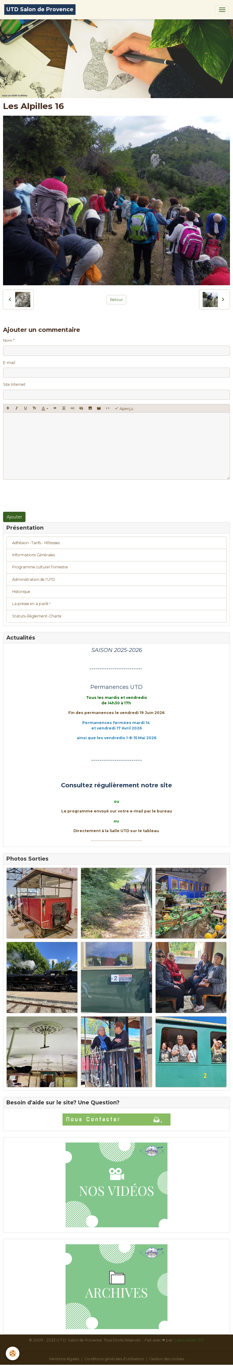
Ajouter (14, 517)
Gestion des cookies (166, 1359)
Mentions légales (64, 1359)
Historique (21, 591)
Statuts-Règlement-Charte (37, 616)
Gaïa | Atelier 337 (189, 1340)
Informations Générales (33, 555)
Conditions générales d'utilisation (114, 1359)
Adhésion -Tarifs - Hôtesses (36, 543)
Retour (116, 299)
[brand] (40, 9)
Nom (7, 340)
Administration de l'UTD (33, 579)
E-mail (9, 362)
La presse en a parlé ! (31, 603)
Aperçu (123, 408)
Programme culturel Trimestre (40, 567)
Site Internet (14, 384)
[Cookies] (13, 1353)
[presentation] (49, 496)
